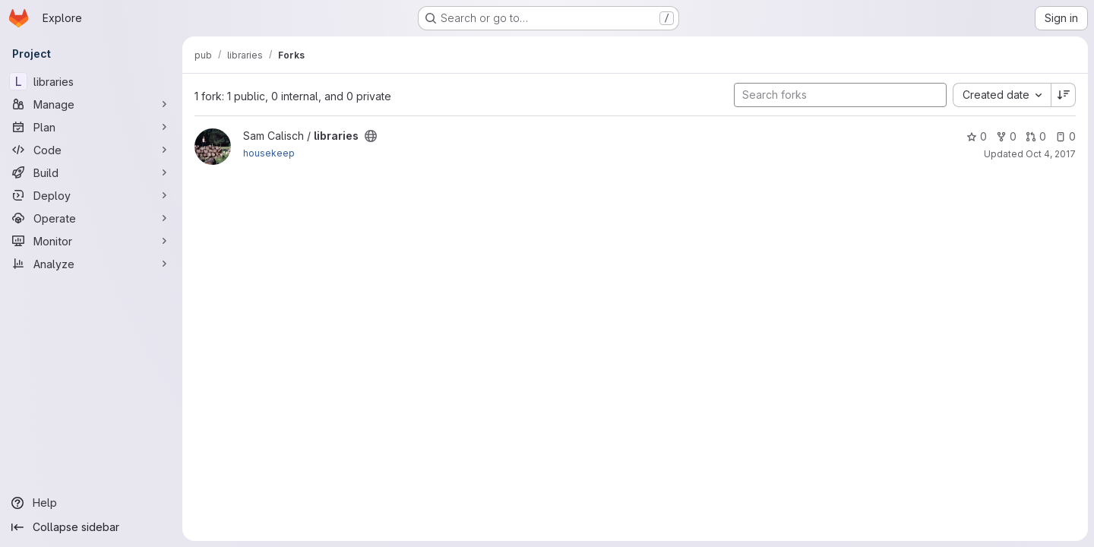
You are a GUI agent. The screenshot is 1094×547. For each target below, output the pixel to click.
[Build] (91, 172)
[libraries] (91, 81)
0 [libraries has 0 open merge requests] (1036, 136)
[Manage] (91, 104)
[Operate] (91, 218)
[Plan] (91, 127)
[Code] (91, 149)
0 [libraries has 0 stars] (976, 136)
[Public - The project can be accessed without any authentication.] (371, 136)
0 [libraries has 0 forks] (1006, 136)
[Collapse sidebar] (91, 527)
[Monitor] (91, 240)
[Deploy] (91, 195)
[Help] (91, 503)
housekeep (269, 153)
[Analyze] (91, 263)
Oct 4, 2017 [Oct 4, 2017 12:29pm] (1051, 154)
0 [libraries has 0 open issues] (1065, 136)
